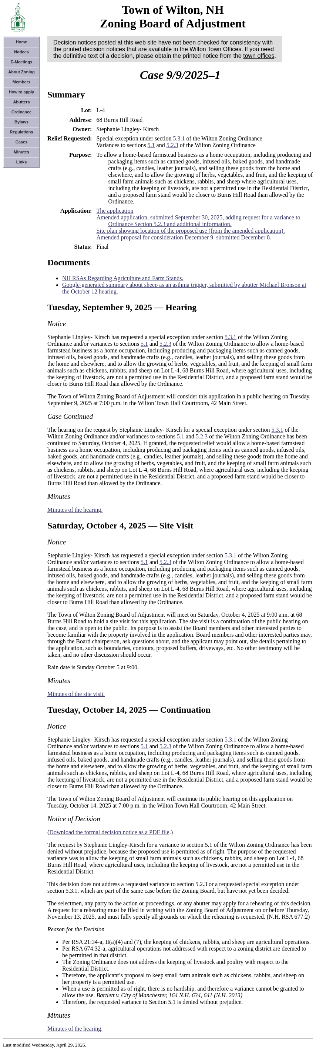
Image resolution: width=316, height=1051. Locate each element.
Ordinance (21, 112)
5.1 (151, 145)
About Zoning (21, 72)
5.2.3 (172, 145)
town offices (258, 56)
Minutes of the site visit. (76, 694)
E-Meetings (22, 62)
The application (114, 211)
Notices (21, 52)
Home (21, 42)
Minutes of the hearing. (74, 510)
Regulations (21, 132)
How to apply (21, 92)
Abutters (21, 102)
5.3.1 (179, 138)
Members (21, 82)
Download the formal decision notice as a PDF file (109, 832)
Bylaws (21, 122)
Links (21, 162)
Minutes (21, 152)
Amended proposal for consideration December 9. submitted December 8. (183, 237)
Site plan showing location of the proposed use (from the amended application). (190, 231)
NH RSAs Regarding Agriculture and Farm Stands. (123, 278)
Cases (21, 142)
